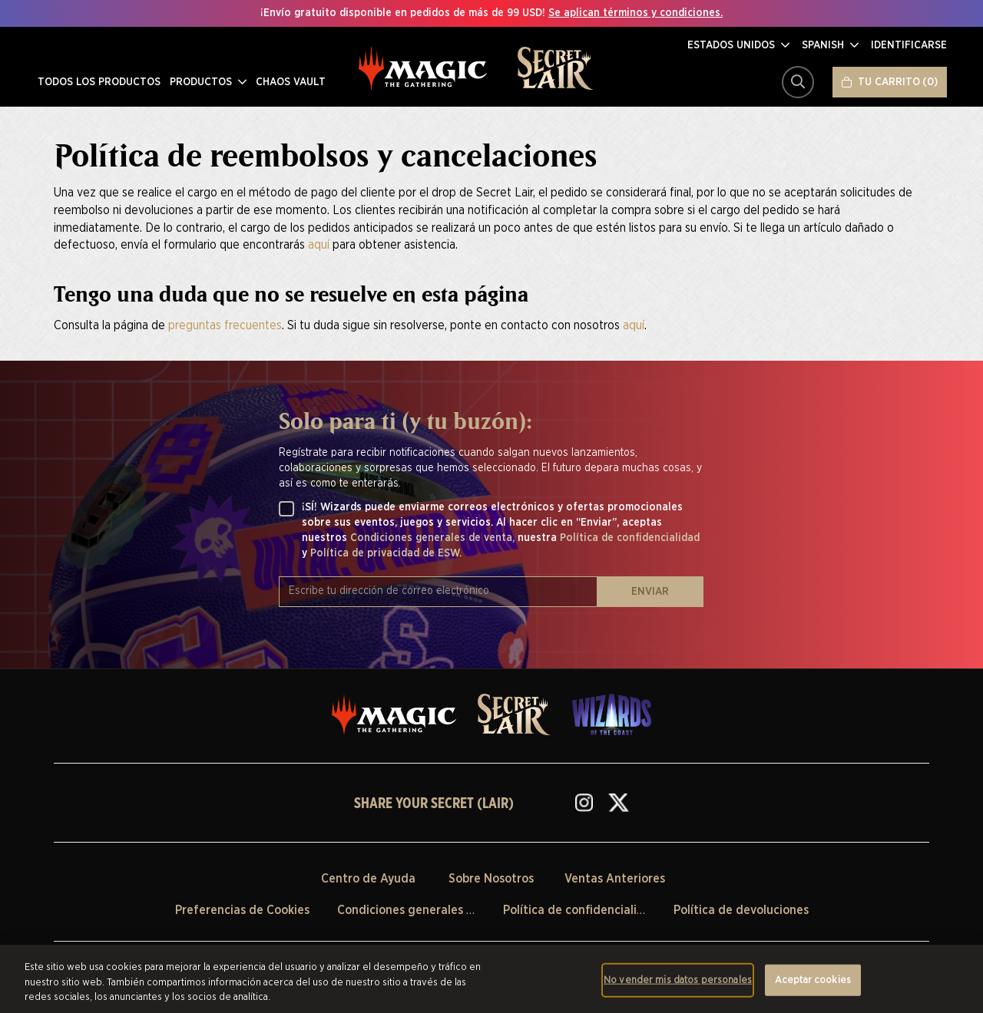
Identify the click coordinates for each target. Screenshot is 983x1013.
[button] (738, 45)
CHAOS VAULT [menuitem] (289, 82)
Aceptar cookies (813, 980)
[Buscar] (798, 82)
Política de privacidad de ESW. (386, 553)
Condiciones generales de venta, (434, 538)
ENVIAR (650, 591)
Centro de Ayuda (368, 879)
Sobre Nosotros (491, 879)
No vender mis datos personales (678, 980)
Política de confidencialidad (630, 538)
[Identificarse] (909, 45)
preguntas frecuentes (225, 325)
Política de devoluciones (741, 910)
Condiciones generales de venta (426, 910)
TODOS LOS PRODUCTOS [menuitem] (97, 82)
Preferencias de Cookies (242, 910)
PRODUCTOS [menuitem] (206, 82)
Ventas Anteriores (614, 879)
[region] (491, 979)
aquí (318, 245)
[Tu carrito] (889, 82)
